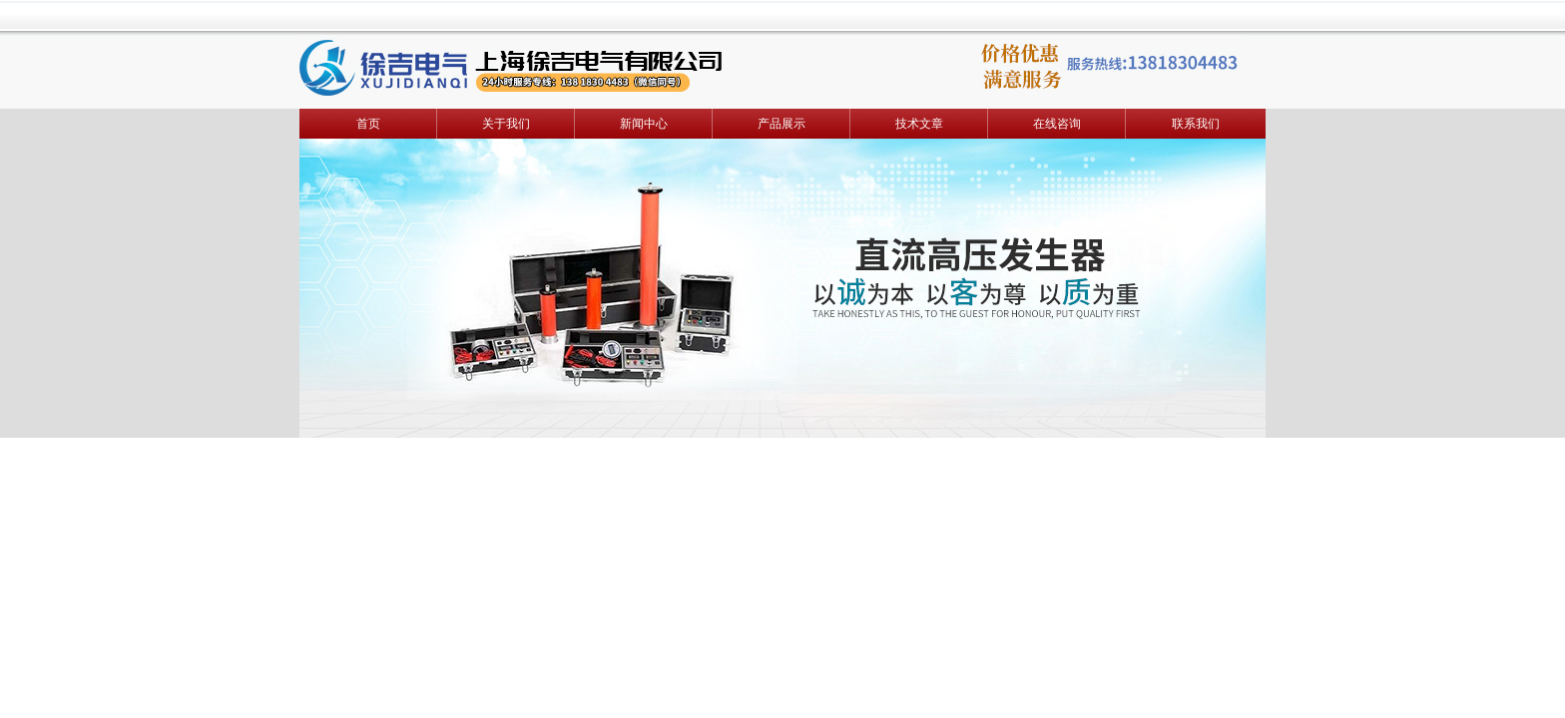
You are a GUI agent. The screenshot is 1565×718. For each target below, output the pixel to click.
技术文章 (919, 124)
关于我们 (506, 124)
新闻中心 (644, 124)
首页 (368, 124)
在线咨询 (1057, 124)
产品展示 (781, 124)
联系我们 (1196, 124)
